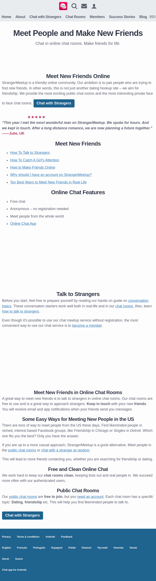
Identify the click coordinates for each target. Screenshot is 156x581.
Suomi (19, 558)
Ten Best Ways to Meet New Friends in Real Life (48, 182)
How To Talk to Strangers (30, 153)
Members (97, 17)
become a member (87, 326)
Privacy (6, 536)
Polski (72, 547)
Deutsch (86, 547)
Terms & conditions (28, 536)
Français (22, 547)
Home (6, 17)
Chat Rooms (76, 17)
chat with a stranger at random (65, 450)
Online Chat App (23, 224)
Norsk (5, 558)
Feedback (66, 536)
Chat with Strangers (45, 17)
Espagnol (56, 547)
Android (50, 536)
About (20, 17)
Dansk (133, 547)
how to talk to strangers (20, 311)
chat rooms (124, 306)
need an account (90, 497)
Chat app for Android (14, 569)
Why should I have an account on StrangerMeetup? (51, 175)
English (6, 547)
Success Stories (122, 17)
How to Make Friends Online (32, 167)
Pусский (102, 547)
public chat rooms (22, 450)
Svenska (119, 547)
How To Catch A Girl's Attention (34, 160)
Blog (143, 17)
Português (39, 547)
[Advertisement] (78, 58)
